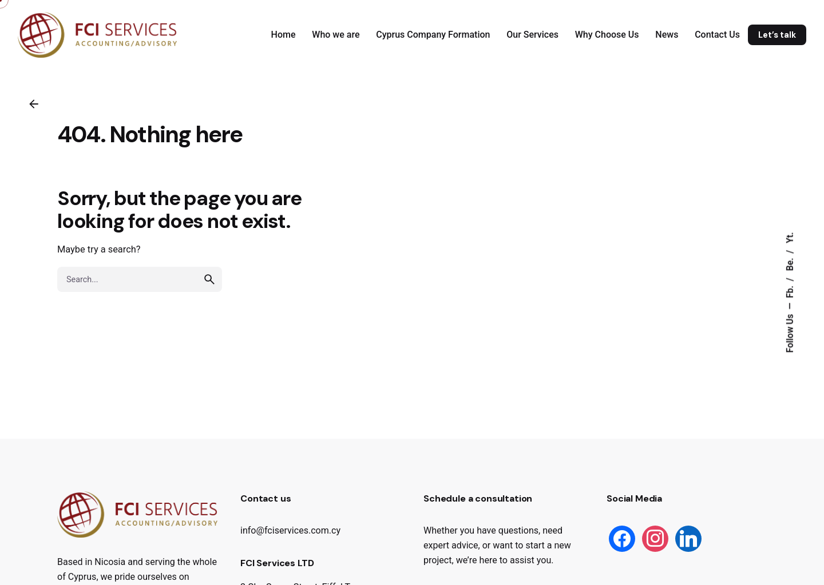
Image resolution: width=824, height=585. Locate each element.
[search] (209, 293)
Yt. (790, 238)
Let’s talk (777, 35)
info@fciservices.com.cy (290, 530)
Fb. (790, 290)
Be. (790, 263)
